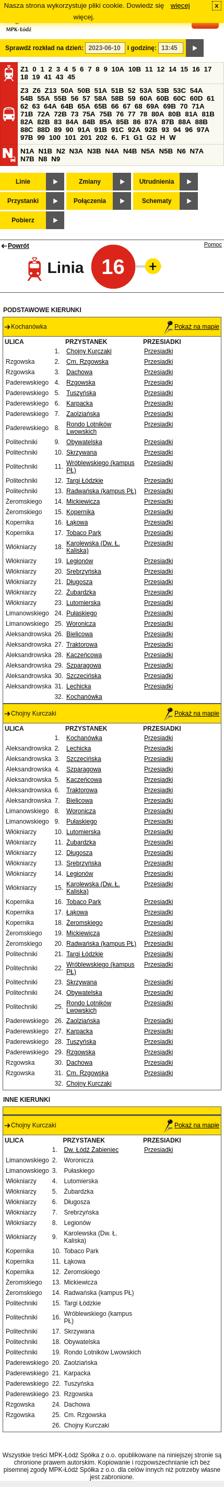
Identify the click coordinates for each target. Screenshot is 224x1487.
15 (184, 69)
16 (196, 69)
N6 (181, 151)
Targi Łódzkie (84, 480)
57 (86, 98)
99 (41, 137)
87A (151, 122)
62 (24, 106)
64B (67, 106)
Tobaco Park (83, 533)
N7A (197, 151)
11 (149, 69)
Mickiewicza (83, 501)
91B (101, 130)
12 (160, 69)
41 (48, 77)
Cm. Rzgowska (87, 361)
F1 (125, 137)
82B (43, 122)
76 (120, 114)
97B (26, 137)
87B (167, 122)
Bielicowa (79, 634)
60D (196, 98)
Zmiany (90, 181)
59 (132, 98)
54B (26, 98)
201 (86, 137)
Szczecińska (83, 676)
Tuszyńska (81, 393)
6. (114, 137)
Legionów (79, 561)
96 (189, 130)
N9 (55, 159)
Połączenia (90, 201)
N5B (166, 151)
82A (26, 122)
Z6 (36, 90)
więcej (180, 5)
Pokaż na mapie (191, 326)
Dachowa (79, 372)
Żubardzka (81, 592)
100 (55, 137)
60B (163, 98)
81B (208, 114)
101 (70, 137)
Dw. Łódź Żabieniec (91, 1149)
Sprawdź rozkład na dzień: (44, 48)
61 (211, 98)
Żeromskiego (84, 922)
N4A (112, 151)
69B (169, 106)
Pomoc (213, 244)
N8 (42, 159)
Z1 (24, 69)
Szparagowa (83, 665)
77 (132, 114)
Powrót (18, 245)
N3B (94, 151)
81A (191, 114)
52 (132, 90)
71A (198, 106)
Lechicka (78, 686)
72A (43, 114)
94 (177, 130)
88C (26, 130)
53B (163, 90)
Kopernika (80, 512)
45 (71, 77)
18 (24, 77)
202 (102, 137)
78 (143, 114)
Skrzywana (81, 452)
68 (139, 106)
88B (201, 122)
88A (184, 122)
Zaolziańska (83, 414)
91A (83, 130)
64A (50, 106)
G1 (138, 137)
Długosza (79, 582)
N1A (27, 151)
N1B (45, 151)
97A (203, 130)
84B (88, 122)
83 (58, 122)
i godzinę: (142, 48)
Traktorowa (82, 644)
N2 (60, 151)
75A (88, 114)
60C (179, 98)
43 (60, 77)
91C (117, 130)
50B (83, 90)
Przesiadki (158, 351)
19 (36, 77)
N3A (76, 151)
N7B (27, 159)
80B (174, 114)
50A (67, 90)
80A (157, 114)
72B (60, 114)
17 (207, 69)
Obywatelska (84, 442)
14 (172, 69)
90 (70, 130)
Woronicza (81, 623)
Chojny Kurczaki (89, 351)
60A (145, 98)
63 (36, 106)
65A (83, 106)
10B (134, 69)
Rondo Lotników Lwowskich (88, 428)
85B (122, 122)
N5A (148, 151)
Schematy (157, 201)
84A (72, 122)
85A (105, 122)
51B (117, 90)
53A (145, 90)
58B (117, 98)
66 (115, 106)
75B (105, 114)
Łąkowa (77, 522)
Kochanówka (84, 696)
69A (152, 106)
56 (74, 98)
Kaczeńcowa (84, 655)
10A (118, 69)
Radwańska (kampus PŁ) (101, 491)
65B (101, 106)
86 (136, 122)
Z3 (24, 90)
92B (151, 130)
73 (74, 114)
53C (179, 90)
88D (43, 130)
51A (101, 90)
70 (184, 106)
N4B (130, 151)
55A (43, 98)
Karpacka (79, 403)
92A (134, 130)
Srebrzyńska (83, 571)
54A (196, 90)
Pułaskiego (81, 613)
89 (58, 130)
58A (101, 98)
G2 (151, 137)
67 (127, 106)
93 (165, 130)
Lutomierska (83, 602)
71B (26, 114)
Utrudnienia (156, 181)
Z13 (51, 90)
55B (60, 98)
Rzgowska (80, 382)
